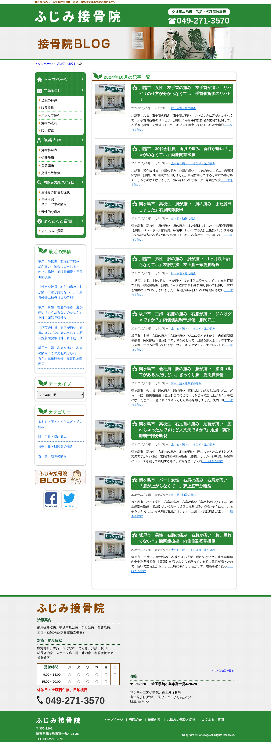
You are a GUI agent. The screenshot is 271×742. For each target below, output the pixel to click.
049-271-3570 (203, 20)
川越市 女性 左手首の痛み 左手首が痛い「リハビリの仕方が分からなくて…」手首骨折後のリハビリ (185, 93)
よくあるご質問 (52, 231)
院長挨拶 (47, 108)
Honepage (203, 735)
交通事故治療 (50, 173)
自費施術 (47, 165)
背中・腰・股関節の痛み (55, 446)
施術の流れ (49, 123)
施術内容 (154, 719)
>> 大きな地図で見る (222, 670)
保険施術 (47, 157)
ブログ (60, 63)
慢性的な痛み (50, 211)
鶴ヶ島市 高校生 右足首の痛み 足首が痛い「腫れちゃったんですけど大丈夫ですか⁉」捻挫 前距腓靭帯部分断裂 (185, 430)
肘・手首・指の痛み (52, 436)
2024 (71, 63)
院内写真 (47, 130)
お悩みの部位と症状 (55, 192)
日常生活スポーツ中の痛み (54, 202)
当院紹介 (135, 719)
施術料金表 (49, 150)
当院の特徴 (49, 100)
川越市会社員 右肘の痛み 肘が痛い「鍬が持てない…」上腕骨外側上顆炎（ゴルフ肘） (60, 292)
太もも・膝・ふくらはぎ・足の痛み (193, 163)
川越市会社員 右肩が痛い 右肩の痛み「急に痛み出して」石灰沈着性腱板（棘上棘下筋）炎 (60, 333)
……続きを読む (212, 461)
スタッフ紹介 (50, 115)
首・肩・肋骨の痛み (52, 456)
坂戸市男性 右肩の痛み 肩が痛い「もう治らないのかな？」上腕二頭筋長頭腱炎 (60, 312)
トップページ (44, 63)
